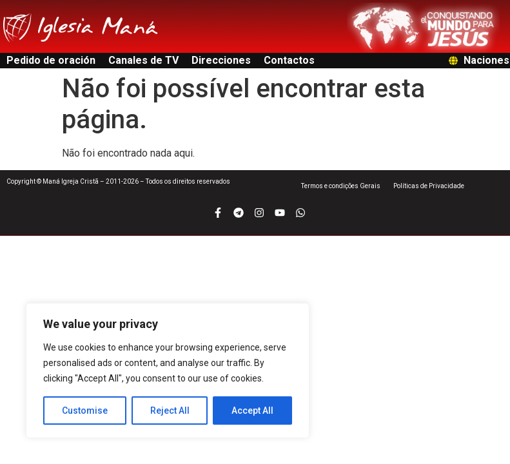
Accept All (252, 410)
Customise (85, 410)
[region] (167, 370)
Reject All (170, 410)
